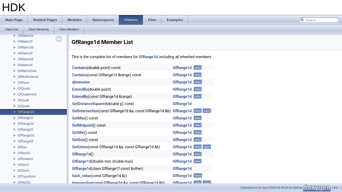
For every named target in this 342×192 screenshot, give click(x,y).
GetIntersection (85, 111)
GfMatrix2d (25, 36)
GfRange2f (25, 129)
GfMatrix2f (25, 41)
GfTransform (27, 176)
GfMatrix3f (25, 53)
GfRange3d (26, 135)
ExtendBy (80, 89)
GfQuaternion (27, 94)
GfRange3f (25, 141)
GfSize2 (23, 165)
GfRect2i (24, 153)
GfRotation (25, 159)
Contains (79, 68)
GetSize (78, 140)
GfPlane (23, 83)
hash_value (81, 176)
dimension (81, 82)
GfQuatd (24, 88)
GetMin (78, 132)
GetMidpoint (82, 125)
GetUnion (80, 147)
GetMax (78, 118)
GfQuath (24, 106)
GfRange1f (25, 118)
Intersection (82, 183)
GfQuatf (23, 100)
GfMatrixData (27, 71)
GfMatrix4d (25, 59)
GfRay (22, 147)
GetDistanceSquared (89, 104)
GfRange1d (26, 112)
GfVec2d (24, 182)
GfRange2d (26, 124)
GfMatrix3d (25, 47)
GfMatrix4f (25, 65)
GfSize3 (23, 171)
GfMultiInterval (28, 77)
